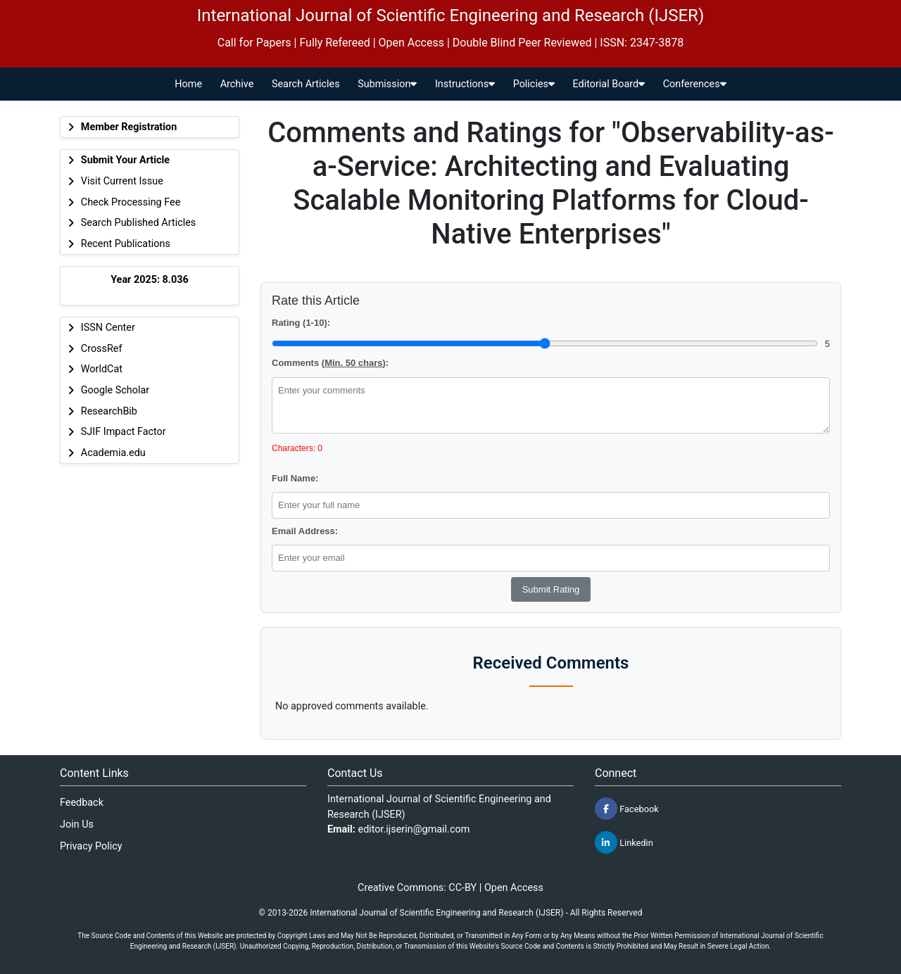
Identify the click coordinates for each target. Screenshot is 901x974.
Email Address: (305, 531)
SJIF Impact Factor (123, 432)
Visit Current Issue (122, 181)
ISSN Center (108, 328)
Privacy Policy (91, 846)
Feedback (81, 803)
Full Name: (295, 478)
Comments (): (330, 363)
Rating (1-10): (301, 322)
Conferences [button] (694, 84)
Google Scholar (115, 390)
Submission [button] (387, 84)
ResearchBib (109, 411)
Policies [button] (534, 84)
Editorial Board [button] (609, 84)
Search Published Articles (138, 223)
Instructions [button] (465, 84)
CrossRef (101, 349)
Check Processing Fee (131, 202)
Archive (237, 84)
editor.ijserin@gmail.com (414, 829)
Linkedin (624, 842)
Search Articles (306, 84)
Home (188, 84)
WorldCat (101, 369)
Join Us (77, 824)
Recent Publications (125, 244)
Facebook (627, 808)
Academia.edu (113, 453)
